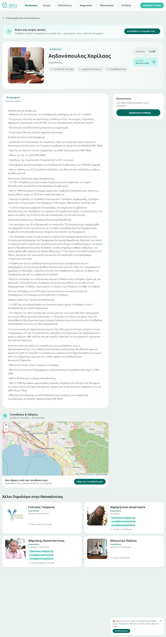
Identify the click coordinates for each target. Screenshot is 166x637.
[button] (6, 425)
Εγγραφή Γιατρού (152, 5)
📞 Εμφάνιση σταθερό (138, 112)
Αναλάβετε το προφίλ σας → (142, 31)
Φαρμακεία (86, 5)
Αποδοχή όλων (121, 631)
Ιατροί (46, 5)
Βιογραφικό (13, 98)
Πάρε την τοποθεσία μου (90, 481)
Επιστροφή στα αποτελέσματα (21, 18)
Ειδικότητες (65, 5)
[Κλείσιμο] (161, 620)
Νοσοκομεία (107, 5)
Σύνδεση (126, 5)
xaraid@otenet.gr (116, 69)
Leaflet (89, 474)
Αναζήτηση (31, 5)
